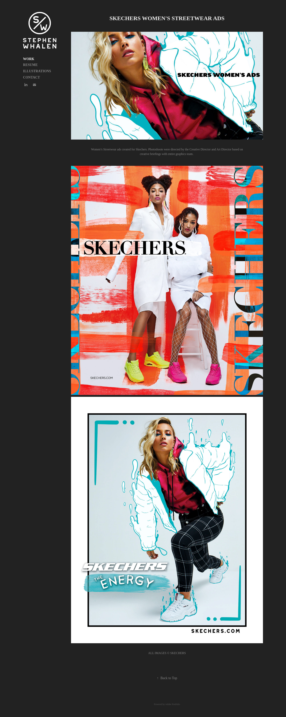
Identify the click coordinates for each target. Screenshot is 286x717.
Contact (31, 77)
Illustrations (37, 71)
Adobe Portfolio (172, 704)
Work (28, 59)
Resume (30, 65)
